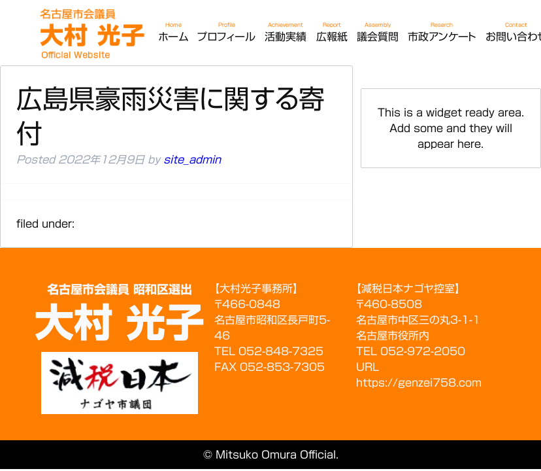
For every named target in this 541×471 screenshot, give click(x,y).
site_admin (192, 159)
